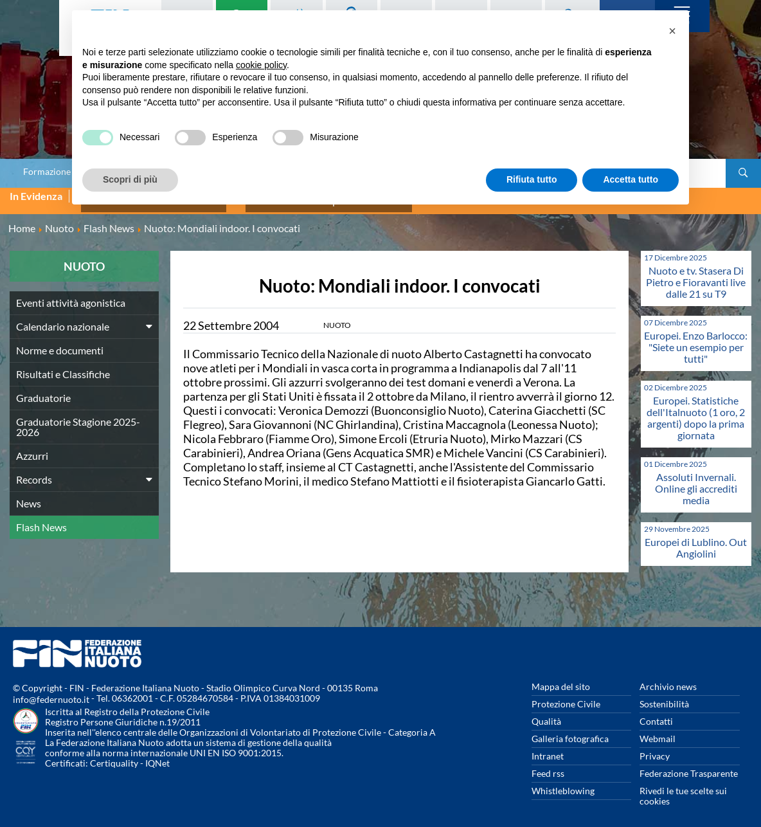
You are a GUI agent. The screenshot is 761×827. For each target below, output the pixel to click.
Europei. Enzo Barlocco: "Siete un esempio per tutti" (696, 338)
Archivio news (668, 678)
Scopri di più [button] (130, 179)
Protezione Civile (566, 695)
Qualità (546, 712)
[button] (672, 31)
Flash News (41, 519)
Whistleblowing (563, 782)
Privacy (655, 747)
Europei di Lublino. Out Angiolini (696, 539)
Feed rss (548, 764)
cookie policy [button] (261, 65)
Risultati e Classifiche (63, 365)
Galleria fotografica (570, 730)
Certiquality (114, 754)
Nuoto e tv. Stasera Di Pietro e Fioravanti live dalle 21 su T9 (696, 273)
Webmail (658, 730)
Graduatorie (43, 389)
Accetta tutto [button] (630, 179)
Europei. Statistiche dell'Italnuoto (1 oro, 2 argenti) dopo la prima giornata (696, 409)
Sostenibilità (664, 695)
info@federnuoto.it (51, 691)
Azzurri (32, 447)
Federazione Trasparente (689, 764)
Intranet (548, 747)
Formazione (47, 171)
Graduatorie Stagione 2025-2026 (78, 418)
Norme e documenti (59, 342)
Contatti (656, 712)
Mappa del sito (561, 678)
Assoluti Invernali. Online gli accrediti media (696, 480)
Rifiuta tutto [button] (531, 179)
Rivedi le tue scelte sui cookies (683, 787)
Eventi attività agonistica (70, 294)
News (28, 495)
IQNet (157, 754)
